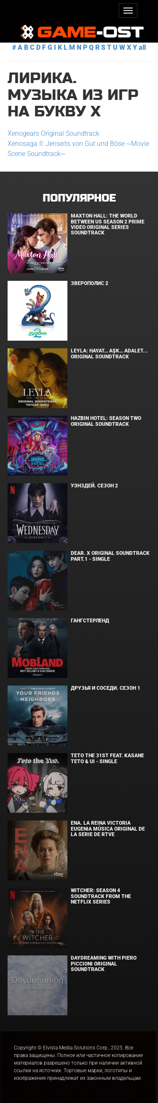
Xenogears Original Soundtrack (53, 133)
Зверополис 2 (89, 283)
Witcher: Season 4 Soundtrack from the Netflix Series (101, 896)
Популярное (79, 198)
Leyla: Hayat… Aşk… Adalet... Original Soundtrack (109, 353)
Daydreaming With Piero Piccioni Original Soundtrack (104, 963)
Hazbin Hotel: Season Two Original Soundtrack (106, 421)
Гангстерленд (90, 621)
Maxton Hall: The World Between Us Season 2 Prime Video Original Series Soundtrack (108, 224)
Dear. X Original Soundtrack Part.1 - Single (110, 556)
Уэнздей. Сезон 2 (94, 486)
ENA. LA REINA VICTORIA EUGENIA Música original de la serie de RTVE (108, 828)
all (142, 47)
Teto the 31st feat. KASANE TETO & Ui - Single (107, 758)
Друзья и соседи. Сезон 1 (105, 688)
